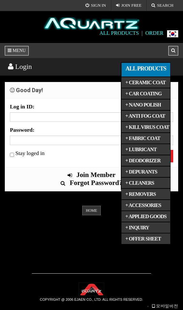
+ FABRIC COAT (142, 138)
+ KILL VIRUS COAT (147, 127)
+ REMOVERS (140, 194)
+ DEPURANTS (141, 171)
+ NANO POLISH (143, 104)
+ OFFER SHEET (143, 238)
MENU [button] (17, 50)
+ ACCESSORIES (143, 205)
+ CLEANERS (139, 183)
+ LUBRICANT (141, 149)
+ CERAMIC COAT (145, 82)
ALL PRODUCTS (146, 68)
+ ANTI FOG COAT (145, 116)
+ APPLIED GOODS (145, 216)
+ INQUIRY (137, 227)
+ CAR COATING (143, 93)
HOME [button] (91, 210)
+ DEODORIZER (142, 160)
